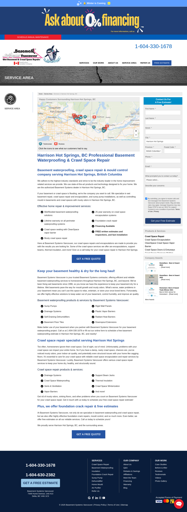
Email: (148, 166)
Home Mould (97, 484)
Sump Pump (97, 478)
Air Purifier (96, 488)
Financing (127, 481)
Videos (158, 478)
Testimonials (160, 474)
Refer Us (145, 63)
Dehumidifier (97, 481)
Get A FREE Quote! (88, 258)
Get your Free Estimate (163, 221)
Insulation (96, 471)
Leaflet (105, 140)
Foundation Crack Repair (102, 474)
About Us (113, 63)
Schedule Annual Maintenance (33, 37)
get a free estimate (40, 483)
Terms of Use (113, 505)
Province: (149, 147)
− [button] (136, 135)
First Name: (150, 109)
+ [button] (136, 131)
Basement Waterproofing (102, 468)
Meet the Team (129, 478)
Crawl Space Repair (100, 464)
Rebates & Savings (131, 471)
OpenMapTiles (114, 140)
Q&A (125, 468)
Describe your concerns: (155, 186)
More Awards (149, 300)
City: (147, 137)
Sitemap (124, 505)
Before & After (161, 468)
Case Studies (161, 464)
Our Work (98, 63)
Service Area (129, 63)
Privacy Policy (100, 505)
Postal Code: (170, 147)
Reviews (158, 471)
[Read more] (165, 267)
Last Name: (150, 118)
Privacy (156, 211)
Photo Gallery (161, 481)
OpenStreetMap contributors (130, 140)
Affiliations (127, 474)
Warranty (127, 484)
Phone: (148, 157)
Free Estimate (161, 63)
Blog (125, 488)
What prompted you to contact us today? (161, 176)
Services (84, 63)
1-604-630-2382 (40, 475)
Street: (148, 128)
